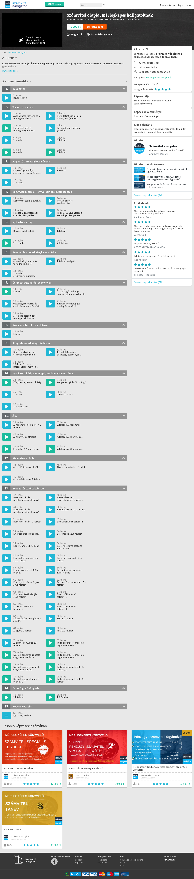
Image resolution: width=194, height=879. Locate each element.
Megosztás (75, 34)
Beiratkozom (94, 26)
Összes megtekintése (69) (148, 282)
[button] (10, 70)
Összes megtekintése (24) (148, 195)
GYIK (122, 865)
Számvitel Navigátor (18, 52)
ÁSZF (122, 862)
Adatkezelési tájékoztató (131, 859)
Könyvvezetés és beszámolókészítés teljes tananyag (167, 186)
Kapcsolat (79, 862)
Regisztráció (184, 5)
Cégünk (78, 859)
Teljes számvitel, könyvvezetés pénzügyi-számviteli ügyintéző (164, 178)
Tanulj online (103, 859)
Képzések (54, 4)
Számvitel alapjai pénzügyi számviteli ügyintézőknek (167, 170)
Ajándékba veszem (99, 34)
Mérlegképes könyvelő (158, 77)
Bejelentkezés (167, 5)
